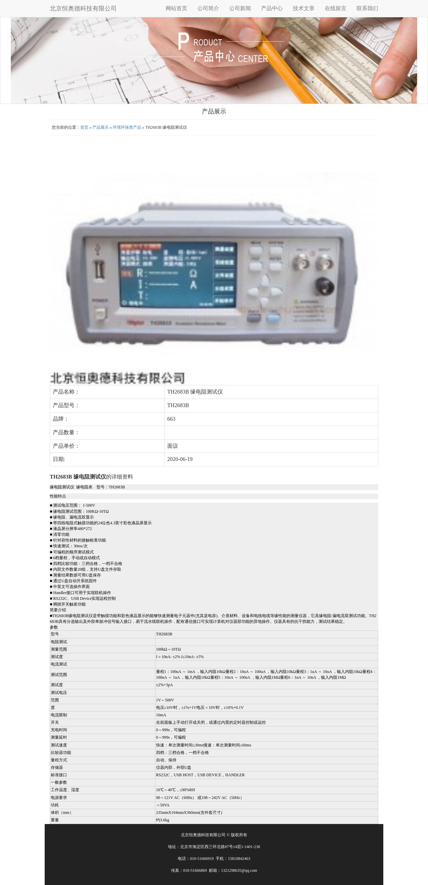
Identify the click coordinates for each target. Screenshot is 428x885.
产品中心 (272, 8)
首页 (84, 127)
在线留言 (335, 8)
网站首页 (176, 8)
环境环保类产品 (127, 127)
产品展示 (100, 127)
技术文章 (304, 8)
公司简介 (208, 8)
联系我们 (367, 8)
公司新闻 (240, 8)
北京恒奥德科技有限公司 (83, 8)
